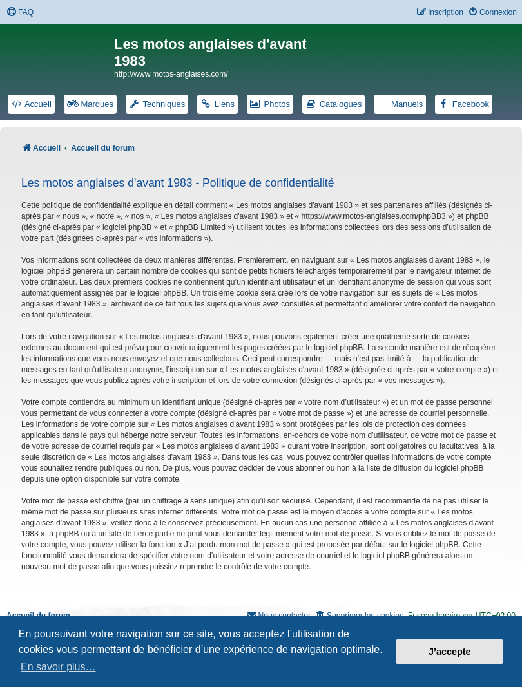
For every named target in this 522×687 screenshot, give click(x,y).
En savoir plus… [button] (58, 666)
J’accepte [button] (450, 651)
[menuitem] (20, 12)
